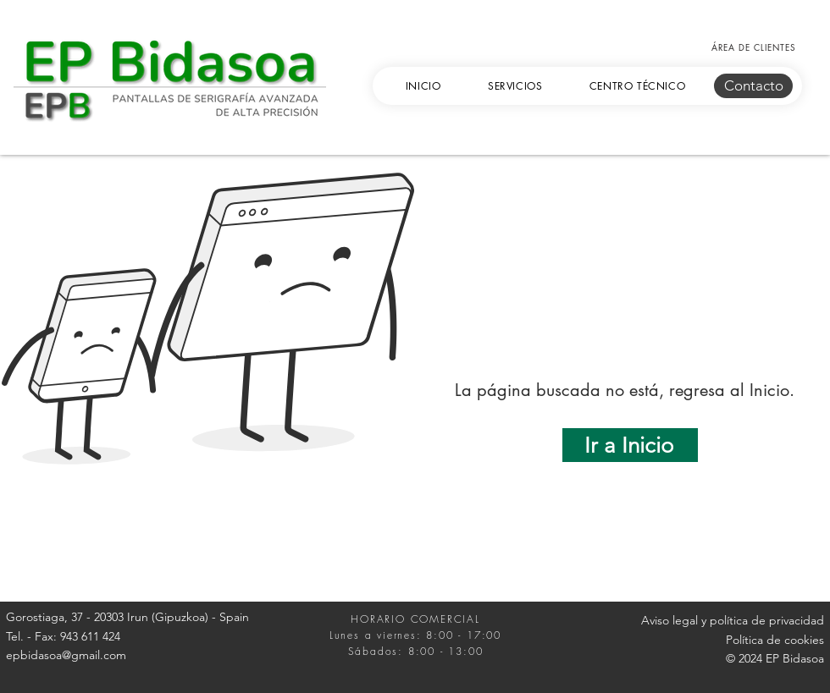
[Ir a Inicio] (630, 445)
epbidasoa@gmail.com (66, 655)
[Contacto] (753, 86)
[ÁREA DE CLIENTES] (753, 47)
